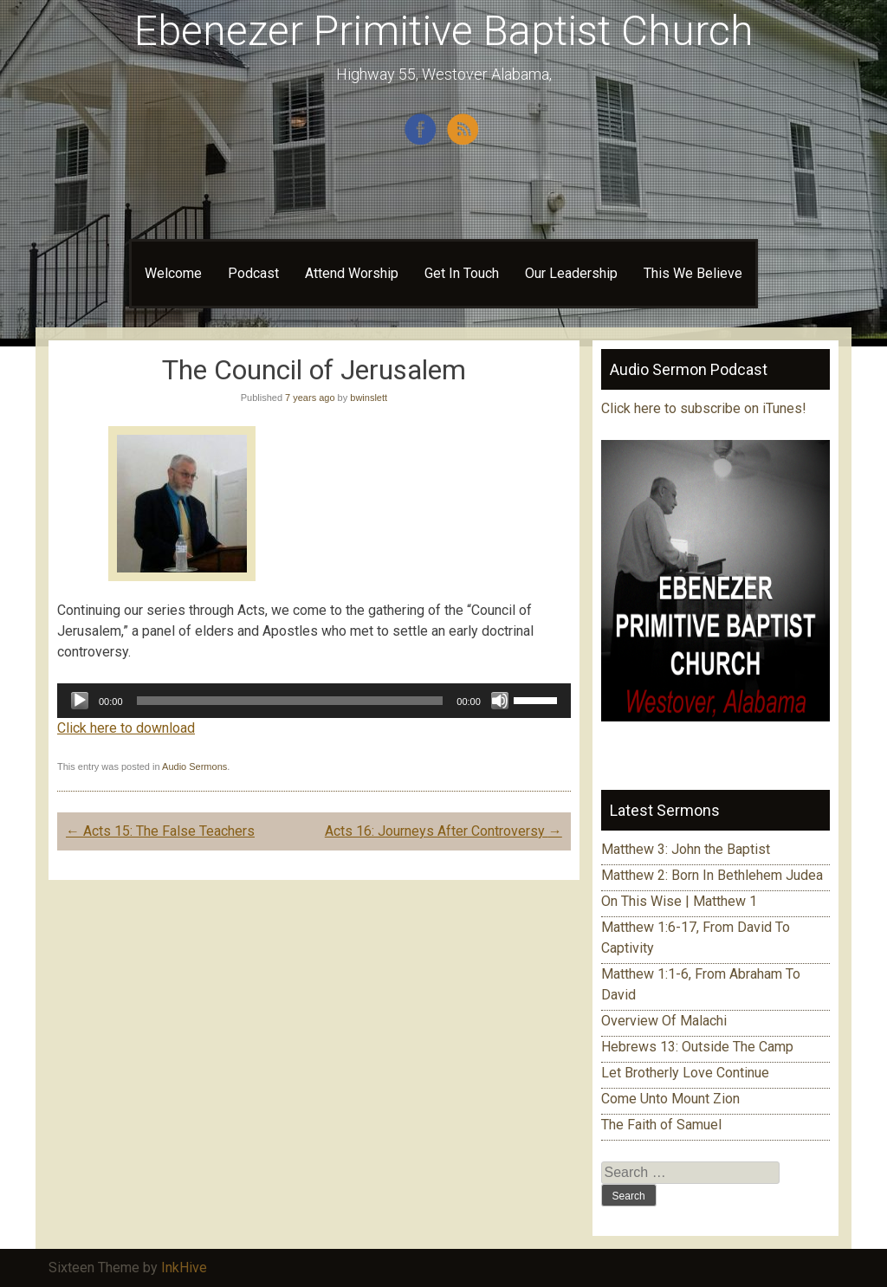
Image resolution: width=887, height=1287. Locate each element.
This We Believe (693, 273)
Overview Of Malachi (664, 1020)
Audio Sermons (194, 766)
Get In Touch (461, 273)
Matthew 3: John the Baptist (685, 849)
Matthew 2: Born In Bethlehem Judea (712, 875)
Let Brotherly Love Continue (685, 1072)
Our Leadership (571, 273)
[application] (314, 700)
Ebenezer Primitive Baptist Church (444, 30)
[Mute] (499, 700)
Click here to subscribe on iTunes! (705, 408)
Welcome (173, 273)
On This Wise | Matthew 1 (679, 901)
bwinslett (368, 397)
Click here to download (126, 728)
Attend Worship (351, 273)
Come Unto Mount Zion (670, 1098)
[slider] (290, 700)
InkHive (184, 1267)
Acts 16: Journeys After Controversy (443, 831)
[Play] (79, 700)
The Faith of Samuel (661, 1124)
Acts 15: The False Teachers (160, 831)
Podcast (253, 273)
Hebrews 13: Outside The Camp (697, 1046)
